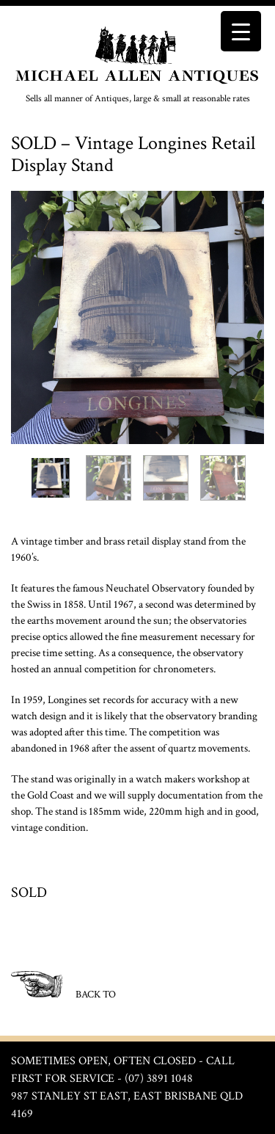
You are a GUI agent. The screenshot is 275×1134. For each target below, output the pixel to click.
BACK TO (63, 986)
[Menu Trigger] (241, 31)
